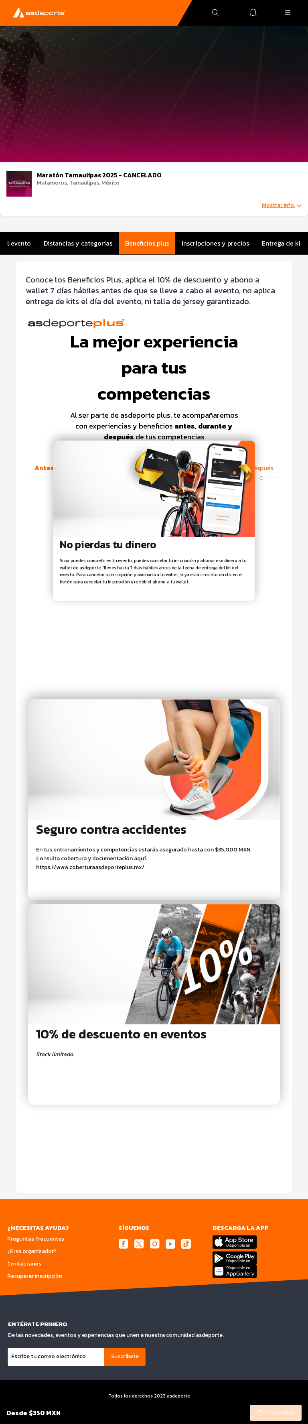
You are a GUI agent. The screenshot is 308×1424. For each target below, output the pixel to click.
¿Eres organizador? (32, 1251)
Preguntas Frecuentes (35, 1239)
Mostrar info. (282, 205)
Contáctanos (24, 1263)
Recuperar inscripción (34, 1276)
